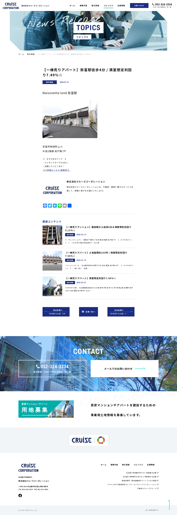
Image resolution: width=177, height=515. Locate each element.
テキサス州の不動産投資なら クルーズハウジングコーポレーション (133, 484)
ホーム (72, 5)
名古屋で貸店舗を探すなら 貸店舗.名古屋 (142, 473)
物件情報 (31, 54)
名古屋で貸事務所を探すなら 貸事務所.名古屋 (141, 477)
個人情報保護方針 (152, 510)
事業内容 (83, 5)
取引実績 (95, 5)
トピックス (108, 5)
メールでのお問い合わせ (124, 368)
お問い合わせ (139, 5)
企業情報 (121, 5)
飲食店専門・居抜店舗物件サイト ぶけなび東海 (140, 480)
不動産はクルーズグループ (148, 488)
